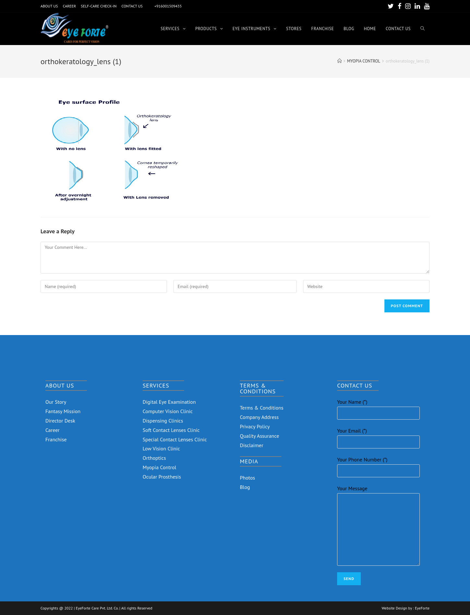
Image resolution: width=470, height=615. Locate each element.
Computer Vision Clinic (168, 411)
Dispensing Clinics (163, 420)
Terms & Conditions (261, 407)
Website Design (394, 608)
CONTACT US (132, 6)
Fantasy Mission (62, 411)
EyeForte (422, 608)
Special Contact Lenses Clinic (175, 439)
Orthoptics (154, 458)
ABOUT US (49, 6)
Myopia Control (159, 467)
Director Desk (60, 420)
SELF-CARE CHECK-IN (98, 6)
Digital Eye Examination (169, 402)
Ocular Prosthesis (162, 476)
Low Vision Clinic (161, 448)
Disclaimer (251, 445)
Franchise (56, 439)
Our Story (55, 402)
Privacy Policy (255, 426)
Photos (247, 477)
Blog (245, 487)
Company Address (259, 417)
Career (52, 430)
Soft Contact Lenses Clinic (171, 430)
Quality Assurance (259, 436)
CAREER (69, 6)
